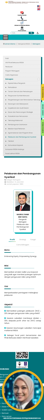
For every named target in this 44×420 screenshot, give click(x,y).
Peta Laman (22, 30)
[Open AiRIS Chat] (23, 391)
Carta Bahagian (22, 245)
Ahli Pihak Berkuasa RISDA (14, 63)
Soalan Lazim (22, 15)
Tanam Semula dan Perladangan (20, 91)
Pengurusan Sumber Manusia (18, 96)
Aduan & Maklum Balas (22, 25)
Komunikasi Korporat (15, 145)
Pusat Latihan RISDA (12, 153)
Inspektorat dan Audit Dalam (18, 108)
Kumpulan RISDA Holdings (14, 149)
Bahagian (9, 79)
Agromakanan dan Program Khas (20, 133)
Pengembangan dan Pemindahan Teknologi (24, 100)
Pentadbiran (12, 87)
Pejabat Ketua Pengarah (16, 83)
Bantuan (5, 413)
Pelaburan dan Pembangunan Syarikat (22, 137)
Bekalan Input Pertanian (16, 129)
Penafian (5, 403)
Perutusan (9, 67)
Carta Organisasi (11, 75)
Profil (7, 58)
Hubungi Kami (22, 20)
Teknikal (11, 141)
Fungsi (33, 239)
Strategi (22, 239)
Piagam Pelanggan (12, 71)
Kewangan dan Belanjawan (18, 104)
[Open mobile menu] (5, 37)
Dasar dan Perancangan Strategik (20, 112)
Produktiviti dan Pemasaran (18, 116)
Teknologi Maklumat (15, 120)
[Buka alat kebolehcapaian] (38, 33)
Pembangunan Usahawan (17, 125)
